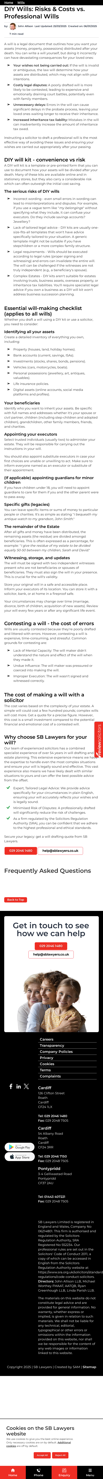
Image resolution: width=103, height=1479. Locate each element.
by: (6, 26)
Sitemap (89, 1367)
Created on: (75, 26)
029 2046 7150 (55, 1156)
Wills (21, 2)
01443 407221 (54, 1197)
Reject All (60, 1455)
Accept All (42, 1455)
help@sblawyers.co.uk (60, 851)
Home (8, 2)
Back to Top (15, 899)
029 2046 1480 (20, 851)
